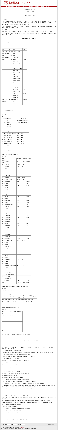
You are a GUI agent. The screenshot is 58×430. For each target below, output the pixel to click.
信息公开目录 (18, 6)
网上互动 (47, 6)
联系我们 (22, 427)
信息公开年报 (25, 6)
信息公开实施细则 (11, 6)
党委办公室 (26, 31)
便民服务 (42, 6)
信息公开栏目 (31, 6)
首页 (6, 6)
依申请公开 (37, 6)
